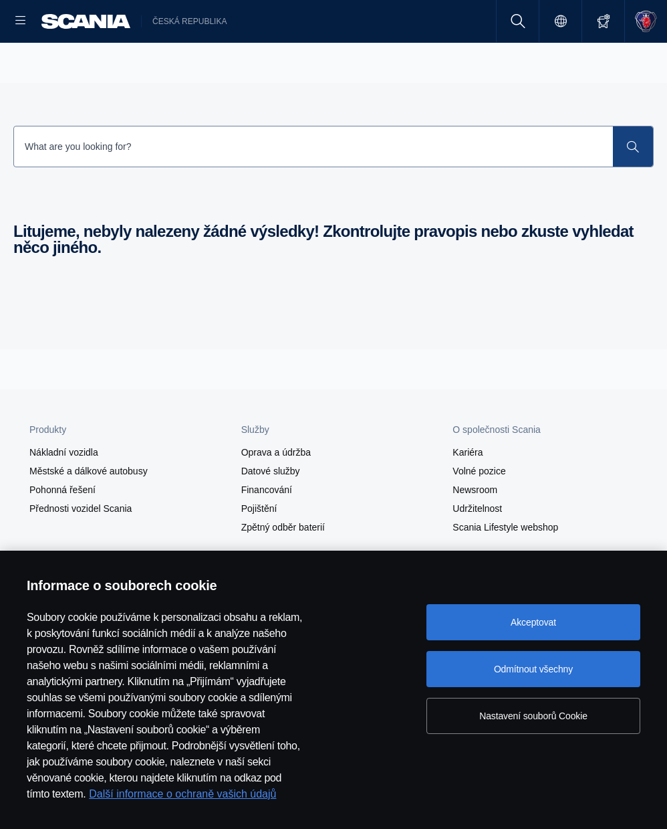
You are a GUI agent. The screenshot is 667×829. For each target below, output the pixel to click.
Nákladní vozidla (63, 495)
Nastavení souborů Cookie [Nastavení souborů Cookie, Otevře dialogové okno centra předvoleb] (533, 716)
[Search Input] (313, 189)
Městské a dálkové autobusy (88, 514)
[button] (116, 472)
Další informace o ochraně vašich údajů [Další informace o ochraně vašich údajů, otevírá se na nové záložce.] (182, 794)
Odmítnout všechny (533, 669)
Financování (266, 532)
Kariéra (467, 495)
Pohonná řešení (62, 532)
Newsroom (474, 532)
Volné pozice (478, 514)
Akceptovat (533, 622)
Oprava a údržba (276, 495)
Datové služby (270, 514)
